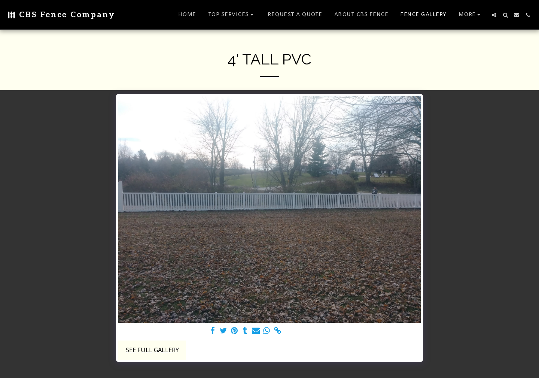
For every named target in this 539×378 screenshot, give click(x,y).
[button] (232, 14)
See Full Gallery (152, 349)
